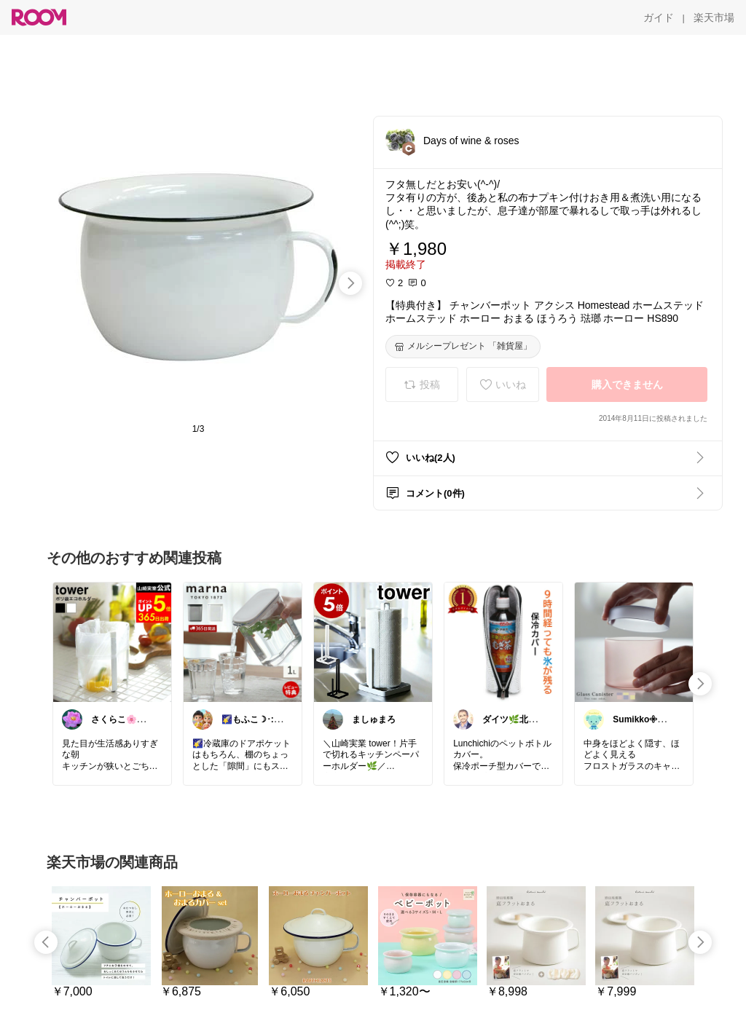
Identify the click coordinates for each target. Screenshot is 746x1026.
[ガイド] (658, 17)
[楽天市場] (714, 17)
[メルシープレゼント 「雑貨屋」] (463, 346)
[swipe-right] (350, 283)
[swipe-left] (46, 942)
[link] (112, 642)
